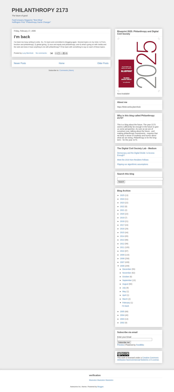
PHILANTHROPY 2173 (40, 10)
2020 (122, 214)
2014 (122, 236)
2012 (122, 244)
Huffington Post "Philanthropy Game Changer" (31, 22)
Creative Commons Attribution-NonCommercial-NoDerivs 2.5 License (138, 359)
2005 (122, 311)
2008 (122, 258)
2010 (122, 251)
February (126, 303)
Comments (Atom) (66, 70)
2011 (122, 247)
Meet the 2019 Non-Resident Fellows (132, 160)
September (127, 280)
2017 (122, 225)
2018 (122, 221)
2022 (122, 206)
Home (62, 63)
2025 (122, 195)
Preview (120, 345)
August (125, 284)
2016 (122, 229)
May (124, 291)
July (124, 288)
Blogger (100, 387)
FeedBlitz (140, 345)
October (126, 277)
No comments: (41, 53)
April (124, 295)
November (127, 273)
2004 (122, 315)
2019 (122, 218)
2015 (122, 232)
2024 (122, 199)
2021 (122, 210)
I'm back (22, 36)
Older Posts (102, 63)
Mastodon (93, 380)
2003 (122, 319)
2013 (122, 240)
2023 (122, 203)
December (127, 269)
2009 (122, 255)
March (125, 299)
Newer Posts (20, 63)
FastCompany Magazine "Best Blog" (27, 20)
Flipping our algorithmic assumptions (132, 164)
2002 (122, 323)
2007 (122, 262)
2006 (122, 266)
